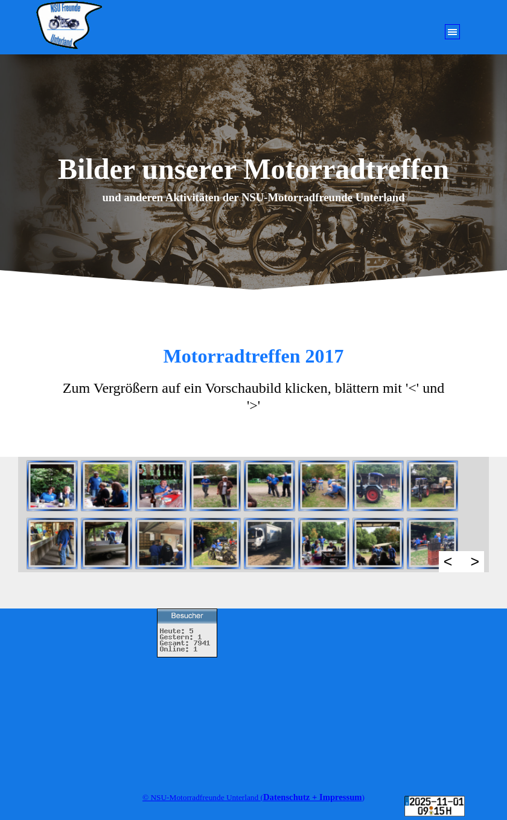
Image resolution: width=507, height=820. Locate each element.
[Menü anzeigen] (452, 31)
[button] (50, 486)
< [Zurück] (448, 561)
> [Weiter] (474, 561)
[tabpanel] (253, 197)
